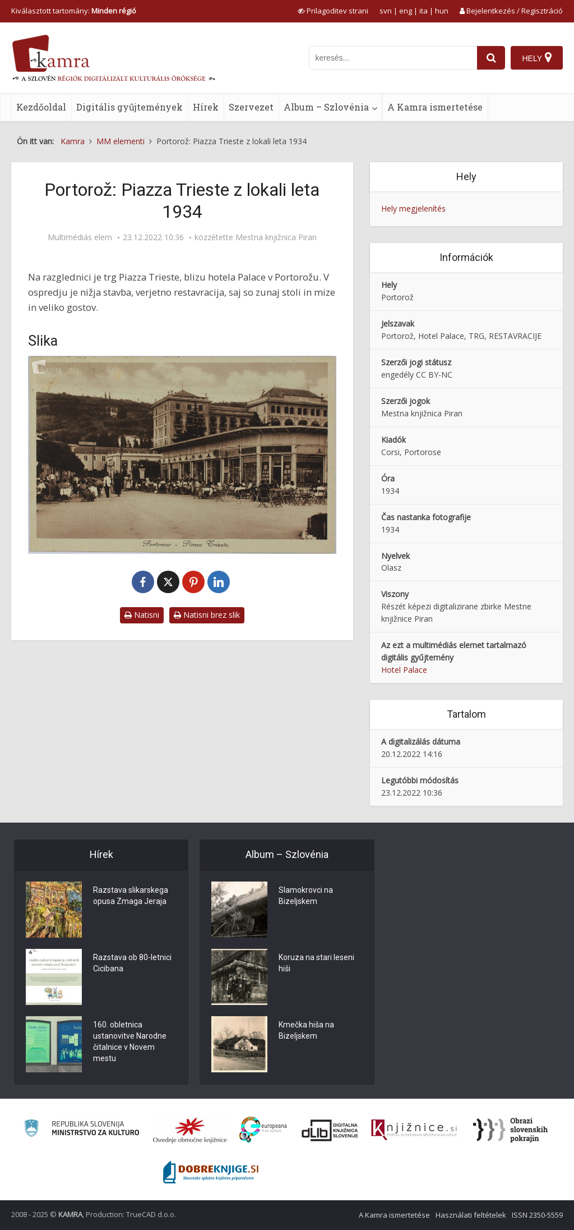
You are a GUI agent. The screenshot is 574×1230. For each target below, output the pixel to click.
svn (385, 11)
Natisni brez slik (207, 614)
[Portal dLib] (330, 1130)
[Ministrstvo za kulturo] (81, 1130)
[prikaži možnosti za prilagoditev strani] (333, 11)
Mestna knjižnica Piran (276, 237)
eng (405, 11)
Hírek (206, 107)
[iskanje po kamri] (393, 58)
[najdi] (491, 58)
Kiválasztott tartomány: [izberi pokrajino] (73, 11)
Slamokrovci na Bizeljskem (306, 895)
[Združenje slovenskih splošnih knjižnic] (414, 1130)
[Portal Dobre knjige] (210, 1172)
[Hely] (537, 58)
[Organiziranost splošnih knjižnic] (190, 1130)
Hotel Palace (404, 669)
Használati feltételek (471, 1215)
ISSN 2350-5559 (537, 1215)
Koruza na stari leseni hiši (316, 963)
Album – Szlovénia (326, 107)
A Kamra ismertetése (435, 107)
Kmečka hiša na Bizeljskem (306, 1030)
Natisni (141, 614)
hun (441, 11)
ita (423, 11)
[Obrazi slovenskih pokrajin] (510, 1130)
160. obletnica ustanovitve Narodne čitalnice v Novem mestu (129, 1041)
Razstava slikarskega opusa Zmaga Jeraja (130, 895)
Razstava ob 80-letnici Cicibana (132, 963)
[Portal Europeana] (263, 1130)
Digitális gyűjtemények (129, 107)
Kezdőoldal (41, 107)
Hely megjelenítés (413, 208)
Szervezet (251, 107)
